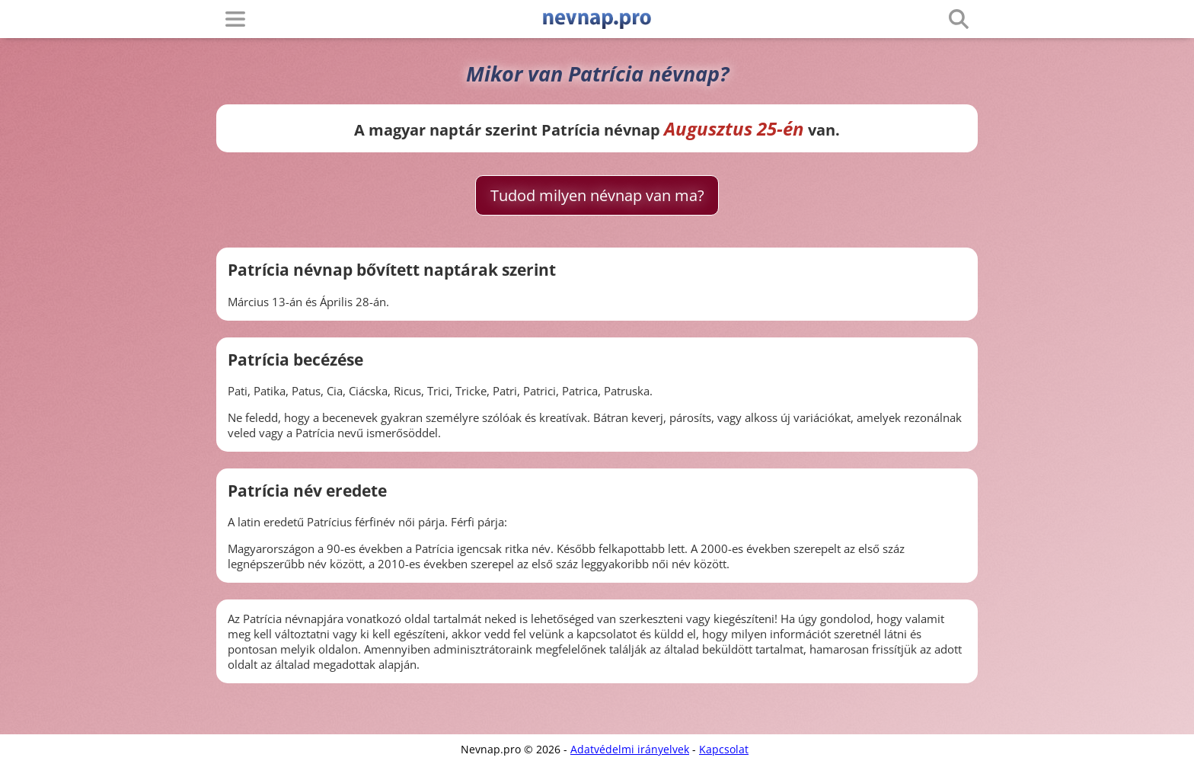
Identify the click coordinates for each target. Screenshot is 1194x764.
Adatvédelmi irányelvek (629, 749)
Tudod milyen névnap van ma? (597, 195)
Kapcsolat (724, 749)
